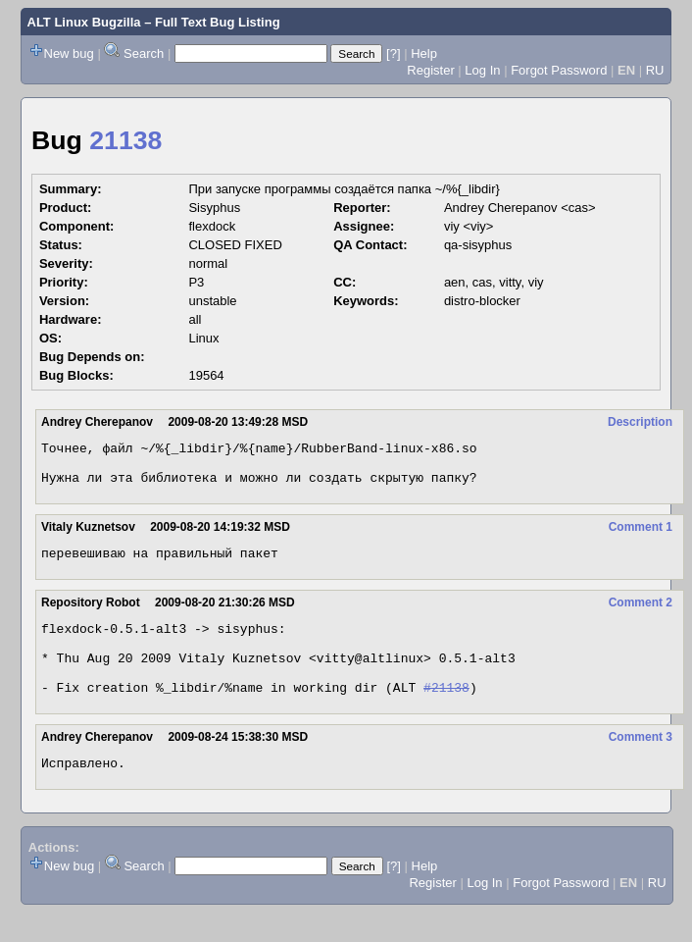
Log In (482, 70)
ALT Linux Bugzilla (84, 22)
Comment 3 (640, 763)
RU (655, 70)
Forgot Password (559, 70)
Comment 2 (640, 614)
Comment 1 (640, 536)
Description (640, 422)
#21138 (446, 713)
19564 (205, 375)
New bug (69, 53)
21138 (125, 140)
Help (424, 53)
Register (430, 70)
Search (144, 53)
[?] (393, 53)
